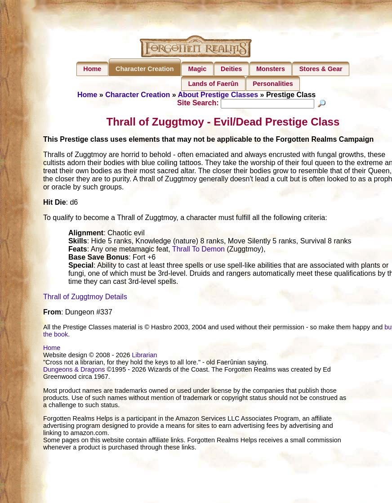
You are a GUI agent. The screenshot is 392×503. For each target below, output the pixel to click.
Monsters (270, 68)
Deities (231, 68)
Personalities (273, 83)
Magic (197, 68)
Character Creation (145, 68)
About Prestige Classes (218, 95)
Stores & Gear (321, 68)
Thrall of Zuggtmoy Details (85, 298)
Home (92, 68)
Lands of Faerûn (213, 83)
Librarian (144, 356)
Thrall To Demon (198, 250)
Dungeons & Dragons (74, 370)
